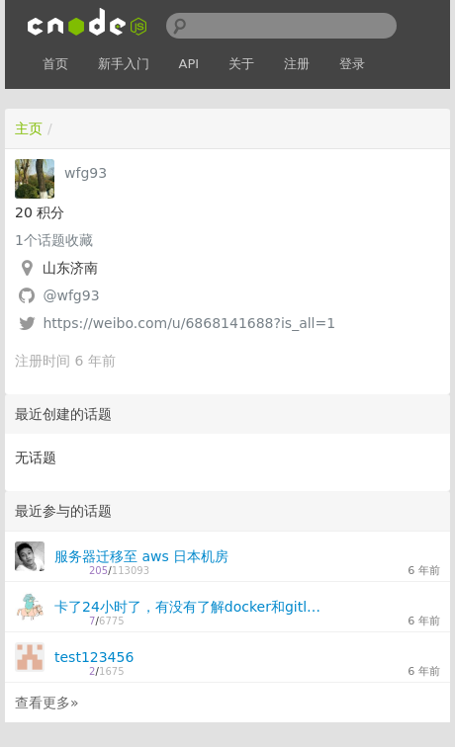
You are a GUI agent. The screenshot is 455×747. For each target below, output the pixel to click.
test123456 (94, 657)
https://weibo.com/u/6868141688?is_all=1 (189, 323)
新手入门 (123, 63)
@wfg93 (71, 295)
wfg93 (85, 173)
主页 (29, 128)
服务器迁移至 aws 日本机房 (141, 556)
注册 (297, 63)
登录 (352, 63)
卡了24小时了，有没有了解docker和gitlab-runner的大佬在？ (189, 607)
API (189, 63)
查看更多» (47, 702)
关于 (241, 63)
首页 (55, 63)
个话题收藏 (54, 240)
